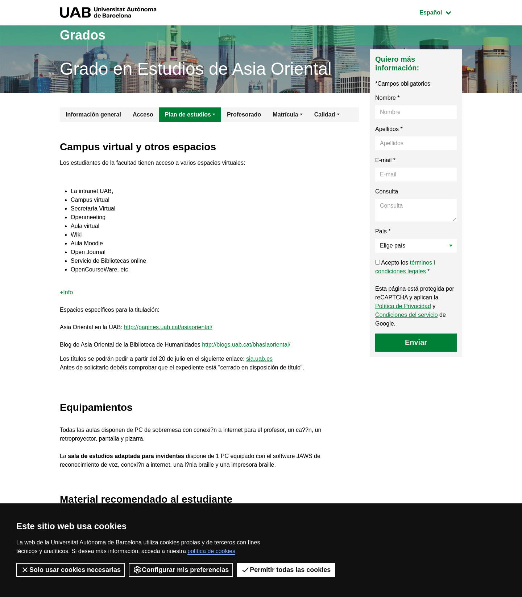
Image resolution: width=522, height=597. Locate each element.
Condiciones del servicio (406, 315)
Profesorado (244, 114)
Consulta (386, 191)
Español (440, 12)
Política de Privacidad (403, 306)
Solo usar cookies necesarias (71, 569)
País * (383, 231)
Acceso (143, 114)
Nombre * (387, 98)
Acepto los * (405, 266)
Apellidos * (389, 129)
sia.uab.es (259, 359)
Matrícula (285, 114)
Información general (93, 114)
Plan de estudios (188, 114)
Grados (82, 35)
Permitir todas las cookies (286, 569)
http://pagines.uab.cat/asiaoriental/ (168, 327)
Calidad (324, 114)
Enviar (416, 342)
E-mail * (385, 160)
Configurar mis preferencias (181, 569)
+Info (66, 292)
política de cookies (211, 551)
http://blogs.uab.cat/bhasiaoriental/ (246, 345)
